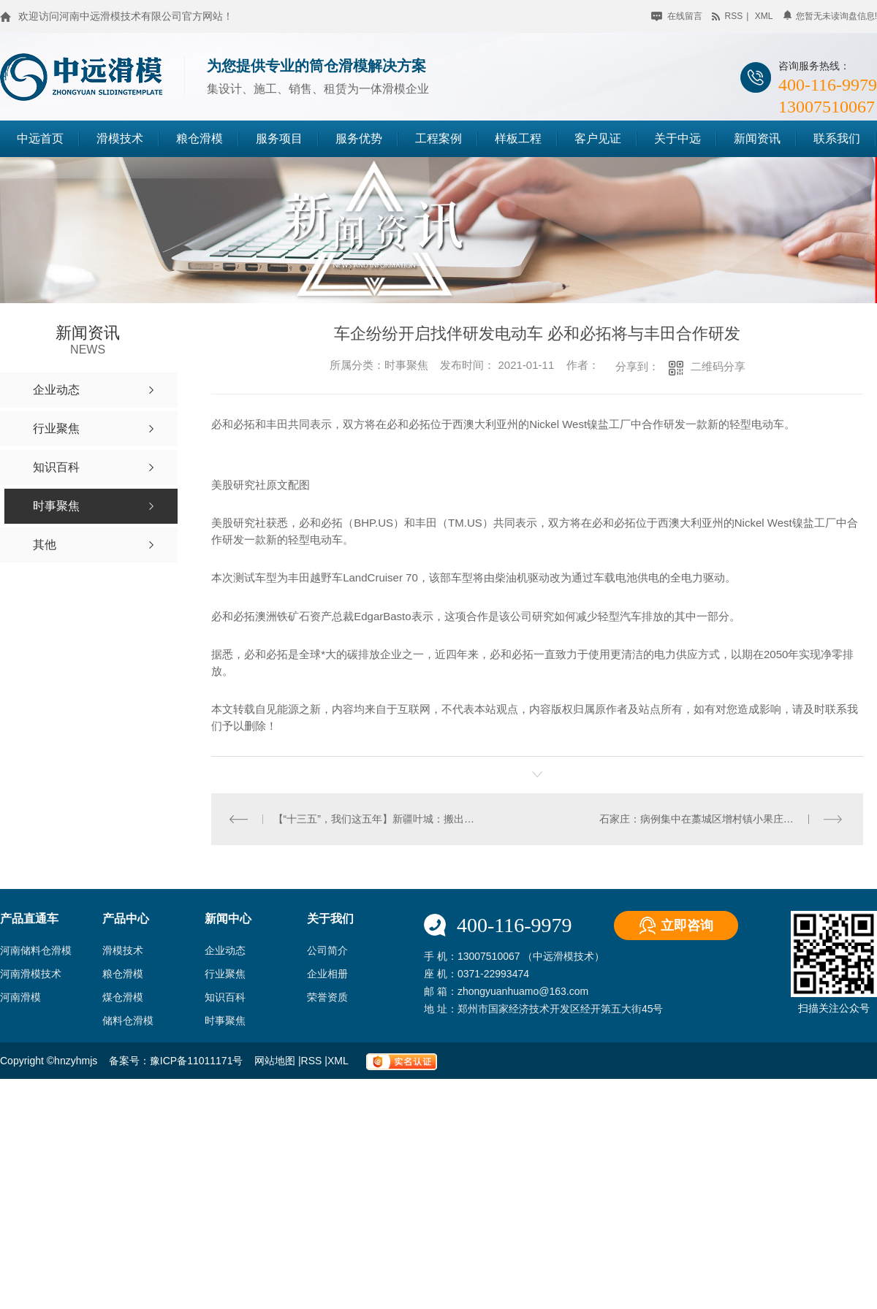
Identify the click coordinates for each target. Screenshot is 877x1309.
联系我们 (836, 138)
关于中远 (677, 138)
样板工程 (518, 138)
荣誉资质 (327, 997)
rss (727, 16)
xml (764, 16)
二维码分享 (718, 366)
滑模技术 (119, 138)
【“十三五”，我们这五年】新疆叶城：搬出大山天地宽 (374, 819)
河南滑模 (20, 997)
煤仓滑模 (122, 997)
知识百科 (225, 997)
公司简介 (327, 950)
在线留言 (676, 16)
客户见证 (597, 138)
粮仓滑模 (199, 138)
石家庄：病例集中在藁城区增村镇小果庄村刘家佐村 (717, 819)
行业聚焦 (225, 974)
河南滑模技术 (30, 974)
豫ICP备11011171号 (196, 1060)
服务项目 (279, 138)
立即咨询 (687, 925)
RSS (313, 1060)
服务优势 (358, 138)
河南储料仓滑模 (36, 950)
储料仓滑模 (127, 1020)
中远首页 (40, 138)
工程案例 (438, 138)
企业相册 (327, 974)
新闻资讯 (757, 138)
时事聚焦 (225, 1020)
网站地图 (276, 1060)
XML (339, 1060)
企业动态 (225, 950)
